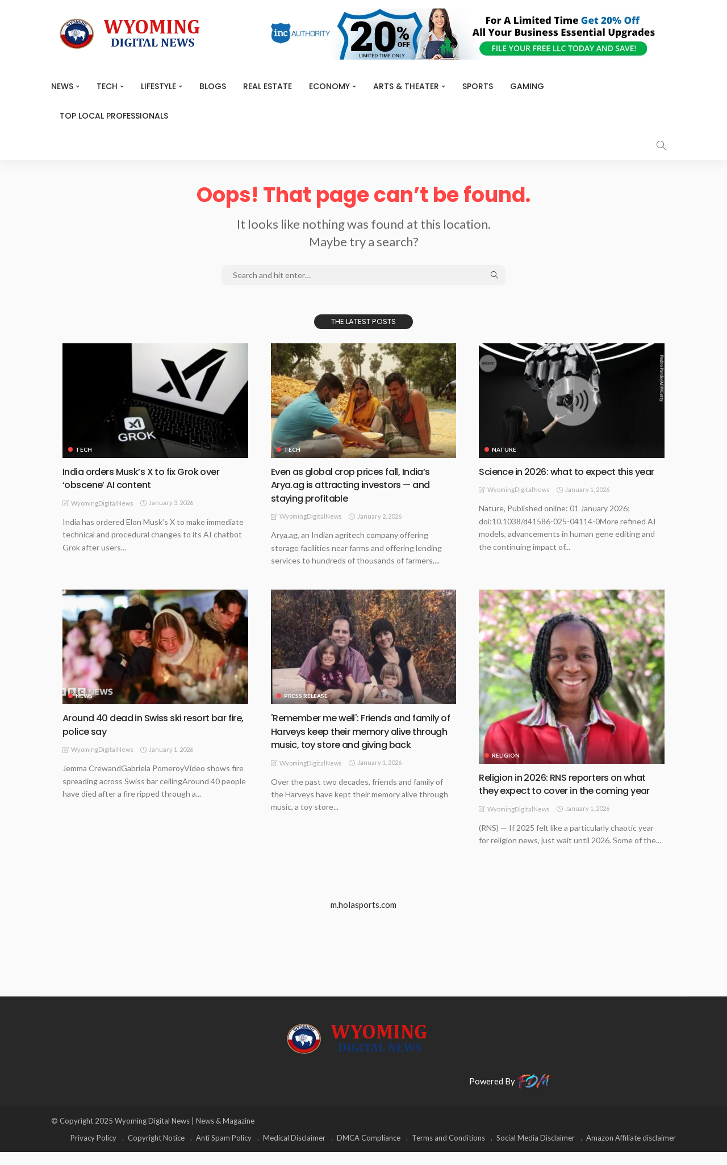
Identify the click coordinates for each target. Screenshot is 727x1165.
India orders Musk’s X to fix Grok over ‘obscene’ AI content (148, 477)
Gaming (527, 86)
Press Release (306, 696)
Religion (506, 755)
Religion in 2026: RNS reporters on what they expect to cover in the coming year (569, 790)
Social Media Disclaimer (535, 1150)
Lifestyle (158, 86)
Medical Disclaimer (294, 1150)
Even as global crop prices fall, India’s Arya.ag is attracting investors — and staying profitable (358, 484)
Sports (477, 86)
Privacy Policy (93, 1150)
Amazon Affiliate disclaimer (631, 1150)
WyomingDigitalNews (102, 503)
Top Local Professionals (114, 115)
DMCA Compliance (368, 1150)
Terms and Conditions (448, 1150)
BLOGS (212, 86)
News (62, 86)
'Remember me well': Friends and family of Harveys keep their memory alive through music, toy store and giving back (362, 737)
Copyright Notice (156, 1150)
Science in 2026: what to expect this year (562, 477)
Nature (504, 449)
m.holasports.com (363, 918)
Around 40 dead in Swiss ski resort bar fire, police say (151, 724)
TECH (107, 86)
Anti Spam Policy (224, 1150)
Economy (329, 86)
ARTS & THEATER (406, 86)
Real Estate (267, 86)
